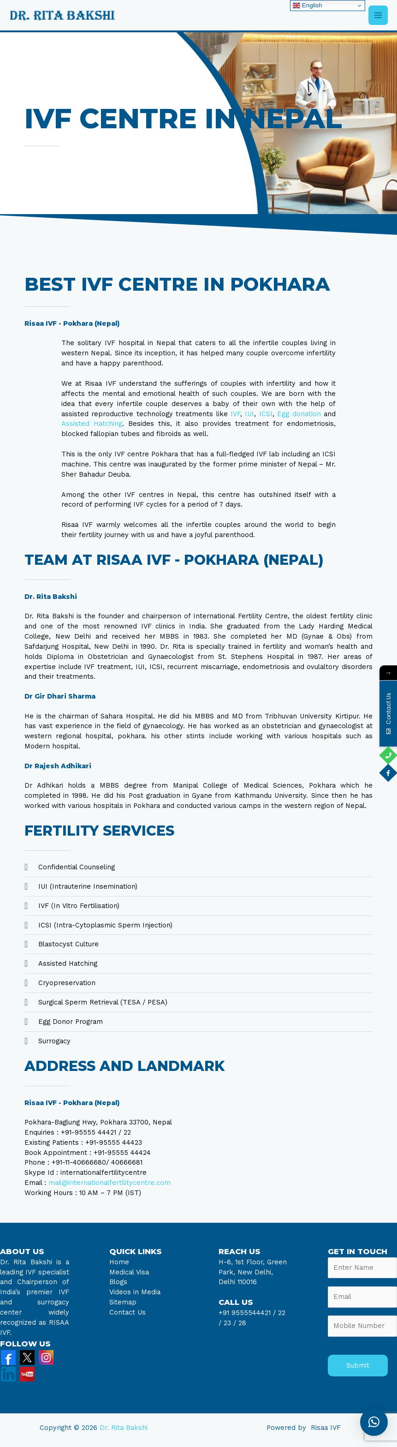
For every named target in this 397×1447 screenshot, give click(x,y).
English (307, 5)
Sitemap (122, 1302)
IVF (235, 414)
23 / (230, 1323)
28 (241, 1323)
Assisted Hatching (91, 423)
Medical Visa (129, 1272)
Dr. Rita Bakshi (124, 1427)
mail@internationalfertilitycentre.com (109, 1182)
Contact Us (127, 1312)
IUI (249, 414)
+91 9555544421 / (248, 1313)
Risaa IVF (326, 1427)
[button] (374, 1422)
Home (119, 1262)
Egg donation (298, 414)
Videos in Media (134, 1292)
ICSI (266, 414)
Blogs (118, 1282)
